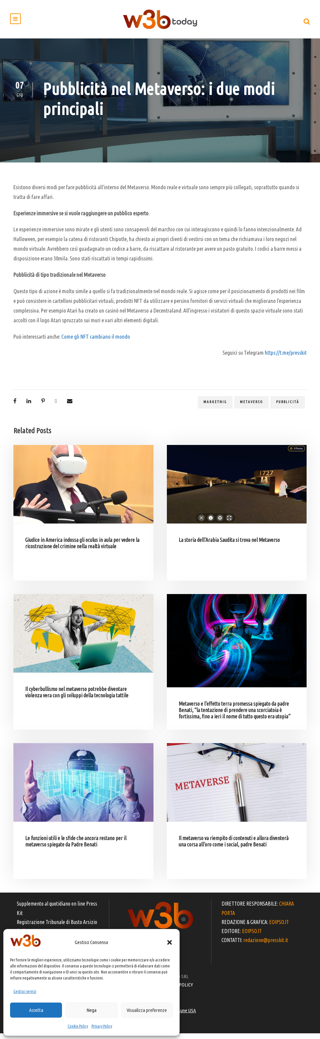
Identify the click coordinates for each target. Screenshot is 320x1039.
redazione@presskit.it (265, 946)
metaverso (251, 408)
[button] (169, 942)
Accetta (36, 1010)
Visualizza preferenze (147, 1010)
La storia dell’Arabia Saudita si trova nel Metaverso (229, 546)
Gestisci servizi (24, 991)
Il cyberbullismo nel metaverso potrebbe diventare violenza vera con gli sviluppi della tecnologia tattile (76, 698)
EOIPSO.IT (279, 927)
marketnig (215, 408)
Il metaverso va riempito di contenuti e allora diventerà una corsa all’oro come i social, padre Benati (234, 847)
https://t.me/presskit (286, 358)
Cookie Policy (78, 1026)
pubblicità (287, 408)
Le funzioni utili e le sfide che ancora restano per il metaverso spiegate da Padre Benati (75, 847)
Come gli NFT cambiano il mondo (95, 342)
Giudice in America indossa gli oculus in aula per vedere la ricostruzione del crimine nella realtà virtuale (82, 549)
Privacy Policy (101, 1026)
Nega (91, 1010)
